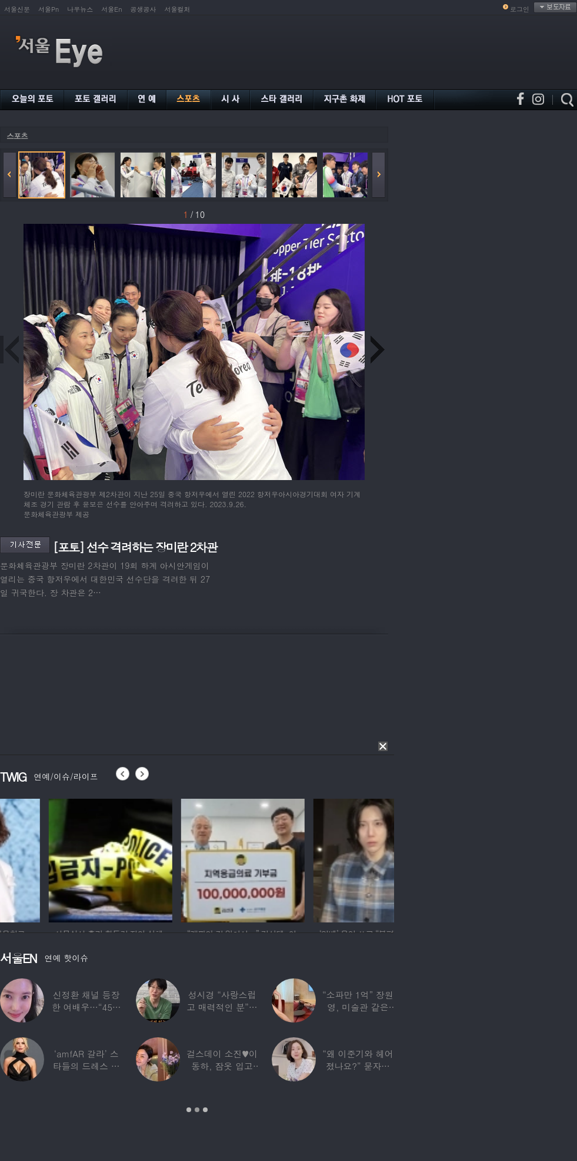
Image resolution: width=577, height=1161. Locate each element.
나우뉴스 (80, 9)
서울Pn (48, 9)
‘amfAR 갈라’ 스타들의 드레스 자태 (86, 1065)
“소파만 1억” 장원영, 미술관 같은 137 (357, 1007)
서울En (111, 9)
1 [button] (188, 1109)
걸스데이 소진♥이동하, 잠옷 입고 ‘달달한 (222, 1065)
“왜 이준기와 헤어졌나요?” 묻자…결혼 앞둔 (357, 1065)
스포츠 (17, 135)
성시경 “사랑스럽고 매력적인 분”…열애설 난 (221, 1007)
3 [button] (205, 1109)
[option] (187, 858)
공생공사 (143, 9)
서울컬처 (178, 9)
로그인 (519, 9)
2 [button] (197, 1109)
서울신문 (17, 9)
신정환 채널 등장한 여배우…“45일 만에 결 (86, 1007)
